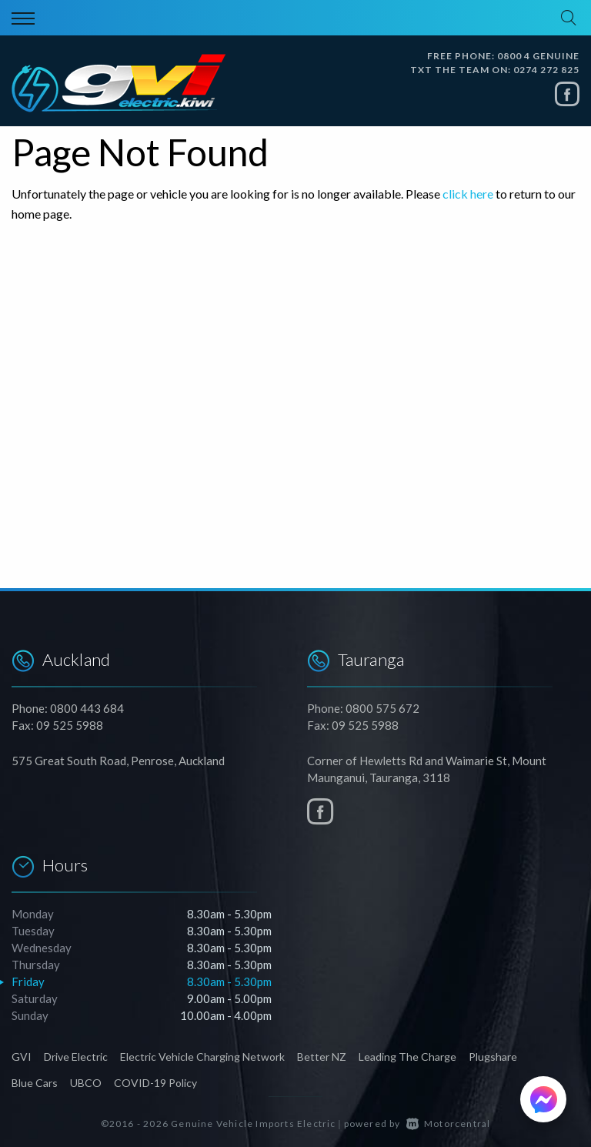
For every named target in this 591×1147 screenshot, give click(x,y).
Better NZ (321, 1056)
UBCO (86, 1082)
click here (467, 193)
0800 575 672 (382, 708)
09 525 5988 (69, 725)
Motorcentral (448, 1123)
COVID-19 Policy (155, 1082)
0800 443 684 (87, 708)
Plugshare (493, 1056)
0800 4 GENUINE (538, 56)
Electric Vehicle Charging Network (202, 1056)
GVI (22, 1056)
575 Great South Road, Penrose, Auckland (118, 760)
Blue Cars (35, 1082)
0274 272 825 (546, 69)
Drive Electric (76, 1056)
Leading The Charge (407, 1056)
